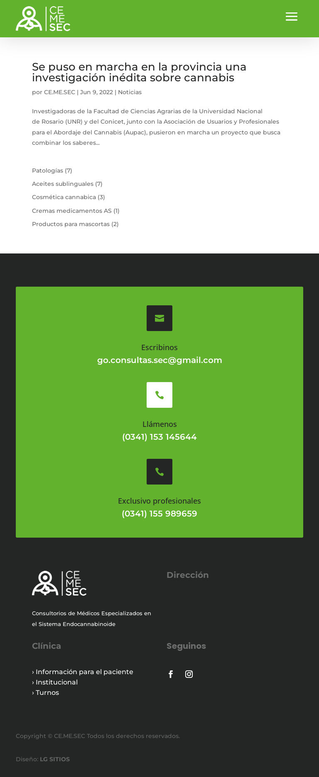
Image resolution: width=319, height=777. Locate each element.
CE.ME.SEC (59, 92)
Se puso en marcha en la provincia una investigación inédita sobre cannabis (139, 72)
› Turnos (45, 693)
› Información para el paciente (82, 672)
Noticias (130, 92)
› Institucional (55, 682)
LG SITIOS (54, 759)
